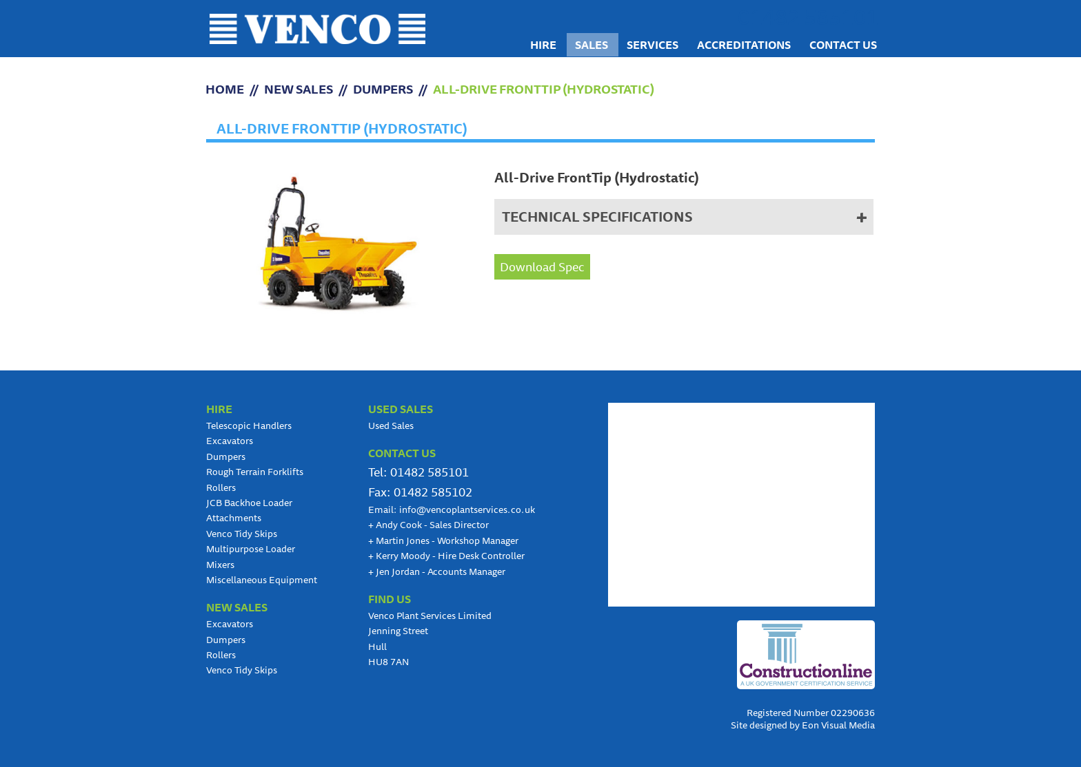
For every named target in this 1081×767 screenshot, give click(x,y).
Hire (543, 45)
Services (652, 45)
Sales (591, 45)
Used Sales (391, 425)
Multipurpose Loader (250, 548)
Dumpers (383, 88)
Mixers (220, 564)
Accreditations (744, 45)
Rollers (221, 487)
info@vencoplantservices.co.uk (467, 509)
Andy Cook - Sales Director (428, 524)
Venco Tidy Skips (241, 533)
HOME (224, 88)
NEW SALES (298, 88)
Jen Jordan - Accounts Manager (436, 571)
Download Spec (542, 266)
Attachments (233, 517)
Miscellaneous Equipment (261, 579)
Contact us (843, 45)
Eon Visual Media (838, 725)
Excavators (229, 440)
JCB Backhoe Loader (249, 502)
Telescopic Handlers (249, 425)
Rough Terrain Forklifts (254, 471)
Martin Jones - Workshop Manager (443, 540)
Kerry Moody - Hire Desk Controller (446, 555)
